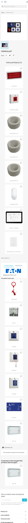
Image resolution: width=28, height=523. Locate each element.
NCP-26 (14, 441)
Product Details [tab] (8, 265)
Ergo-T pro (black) (14, 228)
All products (6, 258)
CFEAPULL (14, 370)
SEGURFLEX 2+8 (14, 157)
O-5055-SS (14, 86)
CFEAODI (14, 346)
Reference (6, 275)
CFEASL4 (14, 417)
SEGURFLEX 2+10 (14, 133)
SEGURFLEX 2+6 (14, 180)
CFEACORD (14, 299)
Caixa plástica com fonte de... (14, 251)
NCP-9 (14, 323)
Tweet (9, 55)
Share (6, 55)
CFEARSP (14, 394)
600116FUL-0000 (14, 110)
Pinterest (13, 55)
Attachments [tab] (18, 265)
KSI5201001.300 (14, 204)
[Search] (14, 6)
